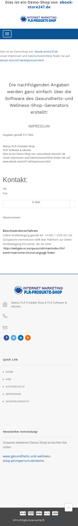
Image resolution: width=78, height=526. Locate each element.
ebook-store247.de (46, 51)
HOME (9, 371)
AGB (8, 379)
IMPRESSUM (13, 394)
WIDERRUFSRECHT (17, 401)
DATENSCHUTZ (15, 386)
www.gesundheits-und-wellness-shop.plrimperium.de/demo (27, 458)
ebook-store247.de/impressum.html (22, 60)
